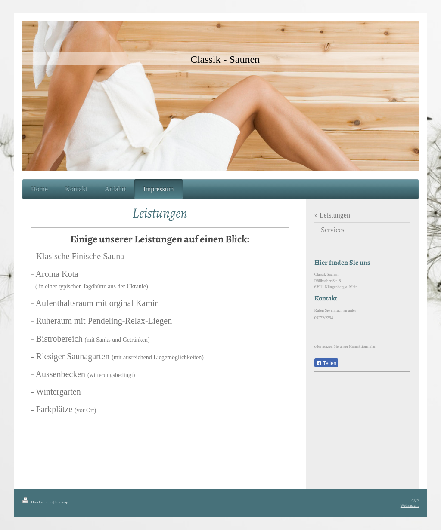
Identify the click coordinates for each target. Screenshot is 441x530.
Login (414, 500)
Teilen (326, 363)
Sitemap (61, 502)
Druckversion (37, 502)
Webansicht (410, 505)
